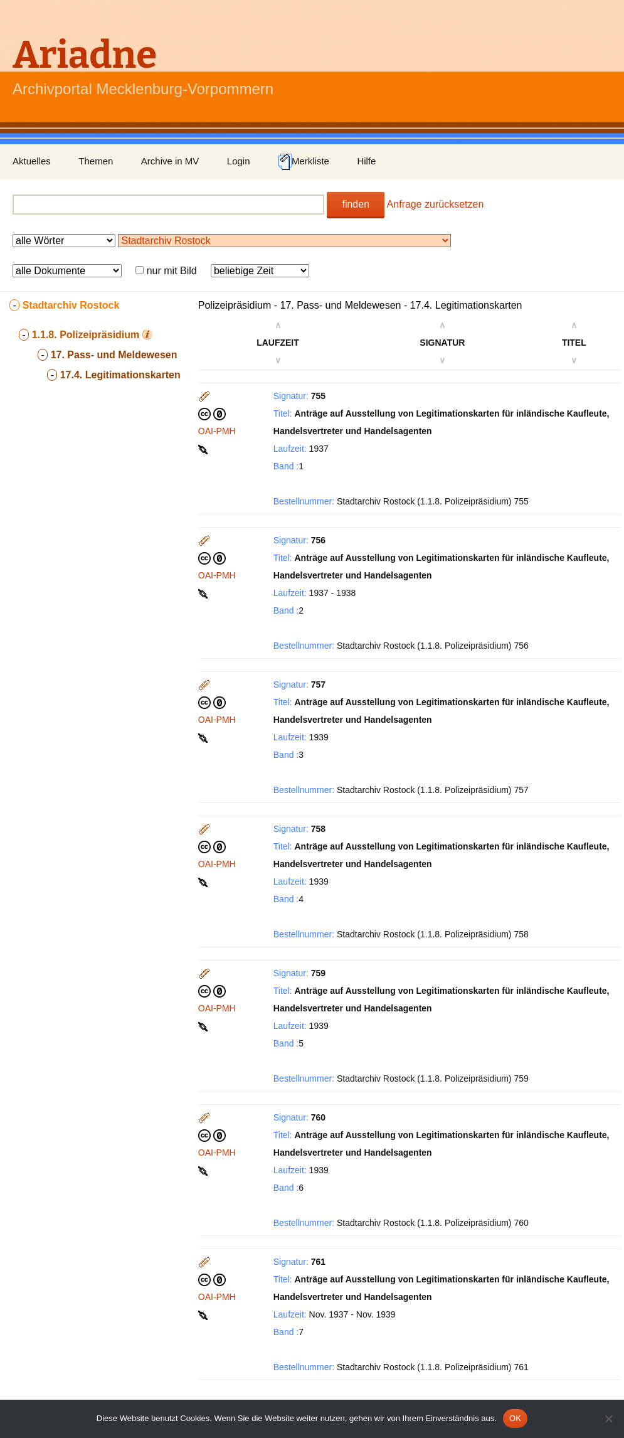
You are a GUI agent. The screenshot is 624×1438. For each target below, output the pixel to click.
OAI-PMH (217, 431)
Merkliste (303, 162)
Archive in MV (170, 161)
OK (515, 1418)
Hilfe (366, 161)
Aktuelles (32, 161)
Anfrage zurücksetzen (435, 204)
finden (355, 204)
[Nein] (608, 1418)
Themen (95, 161)
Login (238, 161)
